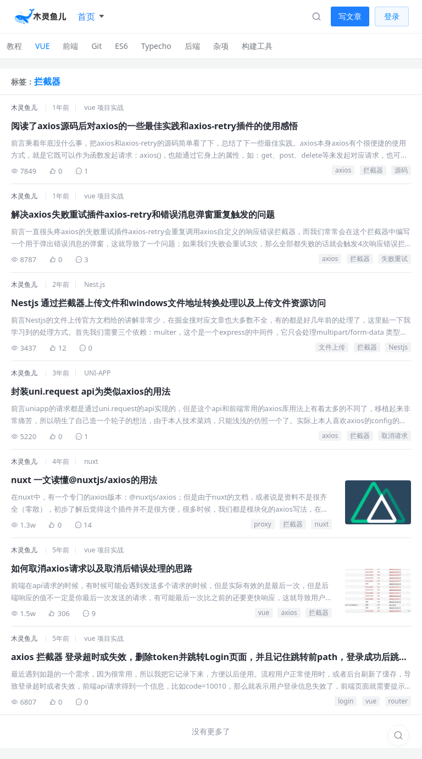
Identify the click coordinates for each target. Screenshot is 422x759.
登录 (391, 16)
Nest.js (94, 284)
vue (263, 612)
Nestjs (398, 347)
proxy (262, 524)
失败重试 (394, 258)
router (398, 701)
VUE (42, 46)
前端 (70, 46)
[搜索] (398, 735)
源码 (401, 170)
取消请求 (394, 435)
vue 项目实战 (103, 107)
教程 (14, 46)
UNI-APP (97, 373)
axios (343, 170)
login (345, 701)
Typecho (156, 46)
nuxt (91, 461)
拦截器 (373, 170)
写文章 (350, 16)
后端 (192, 46)
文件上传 (332, 347)
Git (96, 46)
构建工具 (257, 46)
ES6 (121, 46)
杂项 (221, 46)
